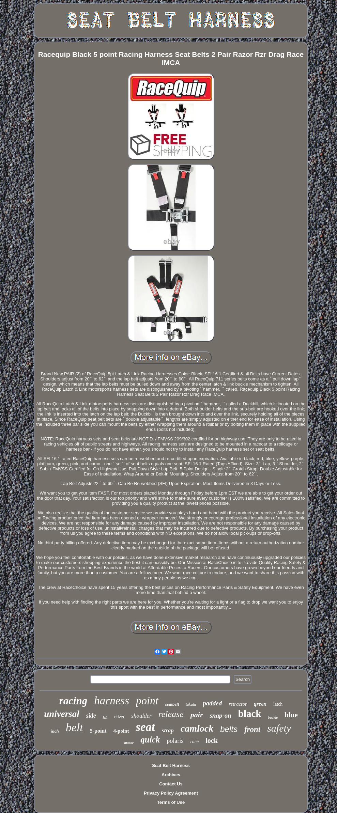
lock (211, 740)
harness (111, 700)
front (252, 729)
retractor (238, 704)
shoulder (141, 716)
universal (61, 714)
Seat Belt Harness (171, 765)
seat (145, 727)
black (249, 713)
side (91, 715)
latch (277, 704)
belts (229, 729)
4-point (121, 731)
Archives (171, 774)
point (147, 700)
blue (291, 715)
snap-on (220, 715)
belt (74, 727)
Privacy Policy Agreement (171, 793)
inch (55, 731)
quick (150, 739)
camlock (197, 728)
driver (119, 717)
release (171, 714)
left (105, 717)
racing (73, 701)
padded (212, 703)
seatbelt (172, 704)
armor (129, 742)
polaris (175, 740)
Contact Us (171, 783)
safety (279, 728)
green (260, 704)
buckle (273, 717)
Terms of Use (171, 802)
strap (168, 730)
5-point (98, 731)
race (194, 741)
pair (196, 714)
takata (191, 704)
